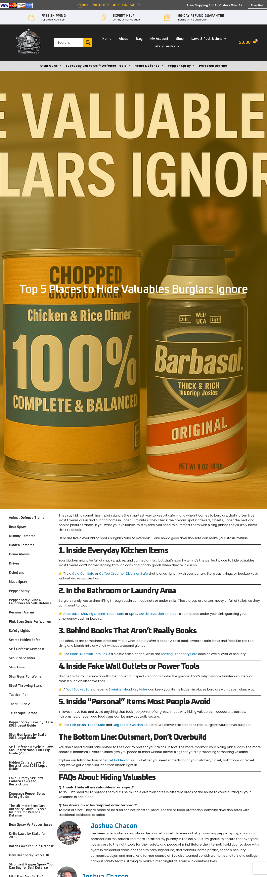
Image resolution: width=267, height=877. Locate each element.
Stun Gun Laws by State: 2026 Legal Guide (28, 736)
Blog (139, 38)
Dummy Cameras (22, 536)
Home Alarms (19, 554)
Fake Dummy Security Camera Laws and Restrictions (26, 781)
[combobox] (68, 42)
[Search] (87, 42)
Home (106, 38)
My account (159, 38)
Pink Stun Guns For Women (30, 621)
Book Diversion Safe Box (88, 654)
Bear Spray (17, 526)
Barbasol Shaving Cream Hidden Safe (95, 613)
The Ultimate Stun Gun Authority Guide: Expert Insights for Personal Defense (27, 810)
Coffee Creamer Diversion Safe (123, 573)
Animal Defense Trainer (27, 517)
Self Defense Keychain (26, 649)
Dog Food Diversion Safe (132, 725)
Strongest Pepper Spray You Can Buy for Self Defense (31, 866)
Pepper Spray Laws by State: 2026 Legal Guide (31, 724)
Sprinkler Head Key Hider (128, 689)
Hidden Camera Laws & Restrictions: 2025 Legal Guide (28, 766)
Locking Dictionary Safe (179, 654)
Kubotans (16, 572)
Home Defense (149, 66)
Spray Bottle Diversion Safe (150, 613)
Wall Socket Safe (79, 689)
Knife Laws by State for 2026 (27, 835)
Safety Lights (19, 630)
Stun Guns (51, 66)
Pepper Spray (181, 66)
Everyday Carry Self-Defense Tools (98, 66)
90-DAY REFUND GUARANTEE (201, 15)
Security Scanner (22, 658)
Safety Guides (166, 46)
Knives (14, 563)
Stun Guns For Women (26, 676)
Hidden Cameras (21, 545)
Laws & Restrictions (209, 38)
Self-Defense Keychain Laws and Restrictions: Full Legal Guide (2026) (31, 750)
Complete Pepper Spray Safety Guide (27, 795)
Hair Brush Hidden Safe (87, 725)
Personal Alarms (213, 66)
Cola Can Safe (83, 573)
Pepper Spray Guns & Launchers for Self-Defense (30, 602)
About (123, 38)
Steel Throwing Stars (25, 685)
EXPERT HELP (124, 15)
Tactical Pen (18, 694)
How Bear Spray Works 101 (30, 855)
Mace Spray (18, 581)
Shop (180, 38)
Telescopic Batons (23, 713)
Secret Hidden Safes (24, 640)
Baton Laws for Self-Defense (31, 846)
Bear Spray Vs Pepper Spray (30, 824)
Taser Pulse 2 (19, 704)
